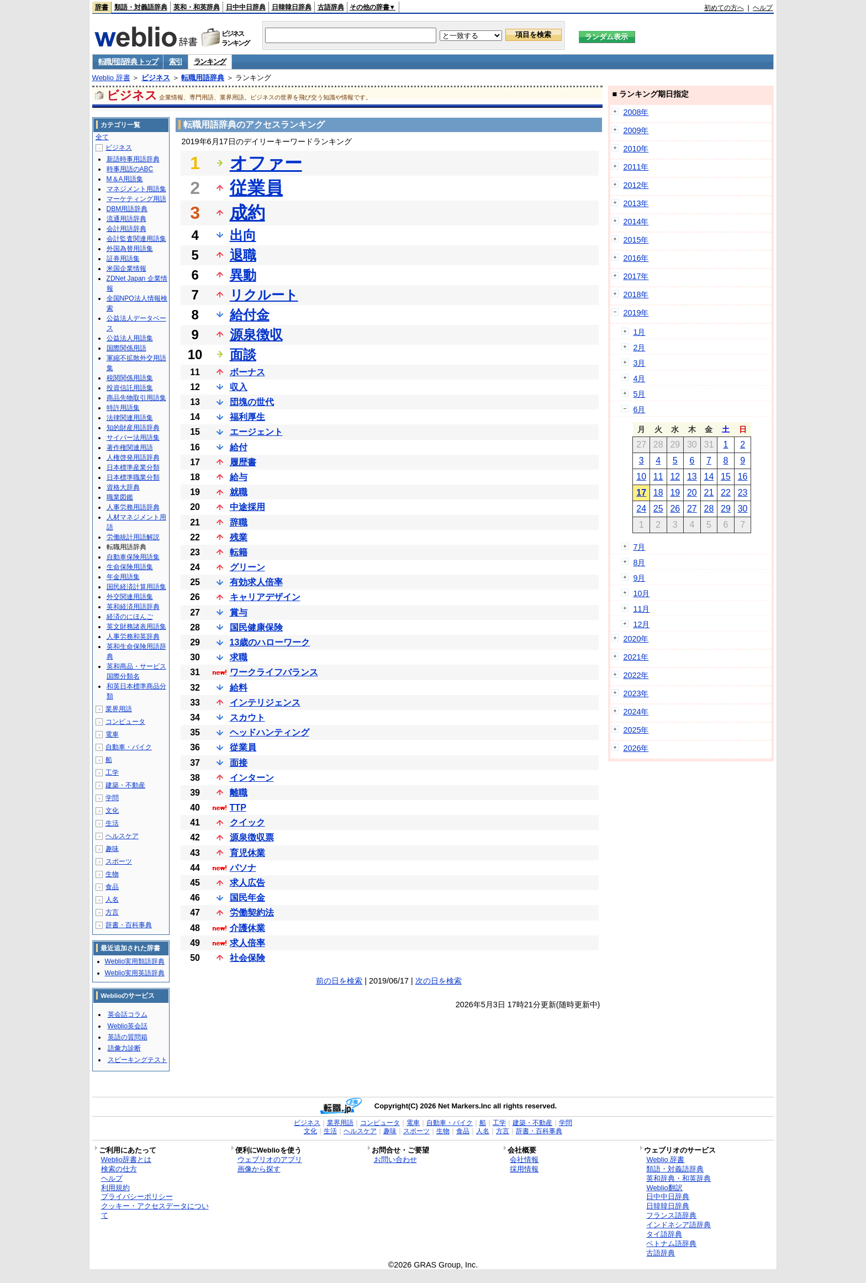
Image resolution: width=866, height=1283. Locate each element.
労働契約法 (252, 912)
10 (641, 476)
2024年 (635, 711)
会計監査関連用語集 (136, 239)
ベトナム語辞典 (671, 1243)
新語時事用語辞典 (133, 159)
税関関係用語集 (130, 378)
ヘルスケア (122, 836)
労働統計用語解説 (133, 537)
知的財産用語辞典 (133, 428)
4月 (639, 378)
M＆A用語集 (125, 179)
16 (743, 476)
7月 (639, 547)
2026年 (635, 748)
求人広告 (247, 882)
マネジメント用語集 (136, 189)
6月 (639, 409)
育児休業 (247, 853)
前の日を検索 (339, 980)
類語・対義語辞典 (140, 7)
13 (692, 476)
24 (641, 508)
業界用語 (118, 709)
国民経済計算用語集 (136, 587)
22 (726, 492)
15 (726, 476)
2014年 (635, 221)
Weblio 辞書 (111, 77)
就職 (238, 492)
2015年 (635, 239)
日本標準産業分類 (133, 467)
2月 (639, 347)
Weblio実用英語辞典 (135, 973)
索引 (175, 61)
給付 (238, 447)
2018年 (635, 294)
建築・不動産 (125, 785)
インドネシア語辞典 (678, 1225)
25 (658, 508)
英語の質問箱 (127, 1037)
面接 (238, 762)
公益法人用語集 (130, 338)
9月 (639, 578)
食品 (112, 887)
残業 (238, 537)
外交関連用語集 (130, 597)
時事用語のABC (130, 169)
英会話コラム (127, 1014)
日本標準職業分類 (133, 477)
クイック (247, 822)
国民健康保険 (256, 627)
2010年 (635, 148)
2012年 (635, 185)
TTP (238, 807)
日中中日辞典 (246, 7)
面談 (243, 354)
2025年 (635, 729)
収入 (238, 387)
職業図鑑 (120, 497)
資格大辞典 (123, 487)
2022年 (635, 675)
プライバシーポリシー (137, 1196)
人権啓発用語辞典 (133, 457)
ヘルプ (763, 8)
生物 (112, 874)
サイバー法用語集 (133, 437)
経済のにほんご (130, 617)
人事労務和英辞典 (133, 636)
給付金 (250, 314)
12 (675, 476)
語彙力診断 (124, 1048)
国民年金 (247, 897)
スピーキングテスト (137, 1060)
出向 (243, 235)
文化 (112, 810)
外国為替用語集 (130, 249)
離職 (238, 792)
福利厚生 (247, 417)
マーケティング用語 (136, 199)
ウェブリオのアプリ (269, 1159)
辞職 (238, 522)
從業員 (243, 747)
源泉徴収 (256, 334)
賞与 (238, 612)
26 (675, 508)
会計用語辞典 (126, 229)
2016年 (635, 258)
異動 (243, 274)
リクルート (264, 294)
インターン (252, 777)
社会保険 (247, 958)
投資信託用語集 (130, 388)
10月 (641, 593)
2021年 (635, 657)
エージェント (256, 432)
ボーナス (247, 372)
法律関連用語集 (130, 418)
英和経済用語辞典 (133, 607)
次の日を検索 (438, 980)
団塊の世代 (252, 402)
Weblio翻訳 (664, 1188)
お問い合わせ (395, 1159)
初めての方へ (724, 8)
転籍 (238, 552)
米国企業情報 (126, 268)
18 (658, 492)
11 (658, 476)
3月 (639, 363)
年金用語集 (123, 577)
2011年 (635, 166)
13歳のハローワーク (270, 642)
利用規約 (115, 1188)
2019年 (635, 312)
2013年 (635, 203)
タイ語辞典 (664, 1234)
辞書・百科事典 (128, 925)
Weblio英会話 (127, 1026)
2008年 (635, 112)
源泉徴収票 (252, 837)
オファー (266, 163)
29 (726, 508)
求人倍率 (247, 943)
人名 (112, 899)
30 (743, 508)
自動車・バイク (128, 747)
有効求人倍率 (256, 582)
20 (692, 492)
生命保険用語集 (130, 567)
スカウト (247, 717)
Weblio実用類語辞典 (135, 961)
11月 (641, 608)
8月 (639, 562)
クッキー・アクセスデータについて (155, 1210)
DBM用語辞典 (127, 209)
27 (692, 508)
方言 (112, 912)
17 (641, 492)
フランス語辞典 (671, 1215)
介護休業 (247, 928)
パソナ (243, 867)
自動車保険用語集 (133, 557)
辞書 (101, 7)
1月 (639, 332)
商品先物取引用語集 (136, 398)
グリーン (247, 567)
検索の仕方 (119, 1169)
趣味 (112, 849)
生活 (112, 823)
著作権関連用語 (130, 447)
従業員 (256, 188)
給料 (238, 687)
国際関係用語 (126, 348)
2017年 (635, 276)
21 (709, 492)
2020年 (635, 638)
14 (709, 476)
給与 (238, 477)
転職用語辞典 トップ (128, 61)
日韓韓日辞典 (291, 7)
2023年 (635, 693)
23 (743, 492)
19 (675, 492)
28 (709, 508)
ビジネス (155, 77)
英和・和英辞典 (196, 7)
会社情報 (524, 1159)
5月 (639, 394)
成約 (247, 213)
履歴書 (243, 462)
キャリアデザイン (265, 597)
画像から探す (259, 1169)
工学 (112, 772)
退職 (243, 255)
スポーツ (118, 861)
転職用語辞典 (202, 77)
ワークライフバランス (274, 672)
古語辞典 (331, 7)
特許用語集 (123, 408)
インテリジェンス (265, 702)
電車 (112, 734)
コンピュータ (125, 721)
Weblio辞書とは (126, 1159)
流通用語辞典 (126, 219)
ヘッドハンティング (269, 732)
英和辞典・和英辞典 (678, 1178)
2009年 (635, 130)
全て (102, 137)
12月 (641, 624)
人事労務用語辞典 (133, 507)
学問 (112, 798)
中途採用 (247, 507)
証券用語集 (123, 258)
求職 (238, 657)
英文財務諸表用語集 (136, 626)
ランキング (210, 61)
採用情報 (524, 1169)
